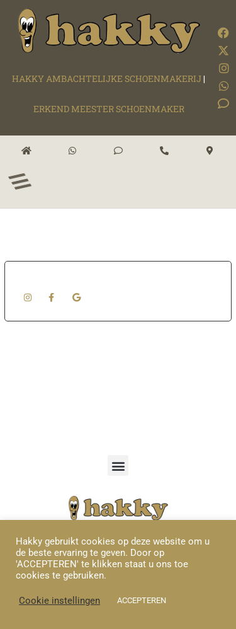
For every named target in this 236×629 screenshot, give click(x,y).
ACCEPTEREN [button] (141, 600)
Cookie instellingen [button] (59, 600)
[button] (118, 465)
